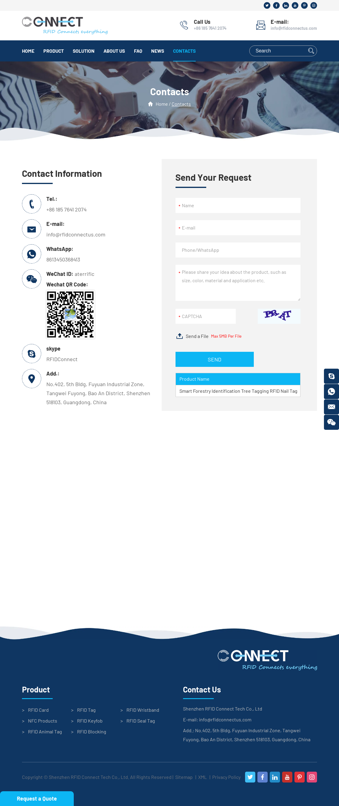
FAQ (138, 51)
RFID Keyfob (90, 720)
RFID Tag (86, 710)
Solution (84, 51)
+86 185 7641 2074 (210, 28)
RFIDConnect (62, 359)
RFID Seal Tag (140, 720)
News (157, 51)
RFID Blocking (91, 731)
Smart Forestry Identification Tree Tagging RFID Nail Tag (238, 391)
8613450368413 (63, 259)
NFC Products (42, 720)
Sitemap (184, 777)
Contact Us (202, 689)
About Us (114, 51)
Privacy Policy (226, 777)
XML (202, 777)
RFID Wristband (142, 710)
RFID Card (38, 710)
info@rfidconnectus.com (294, 28)
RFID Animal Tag (45, 731)
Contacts (184, 51)
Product (53, 51)
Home (28, 51)
